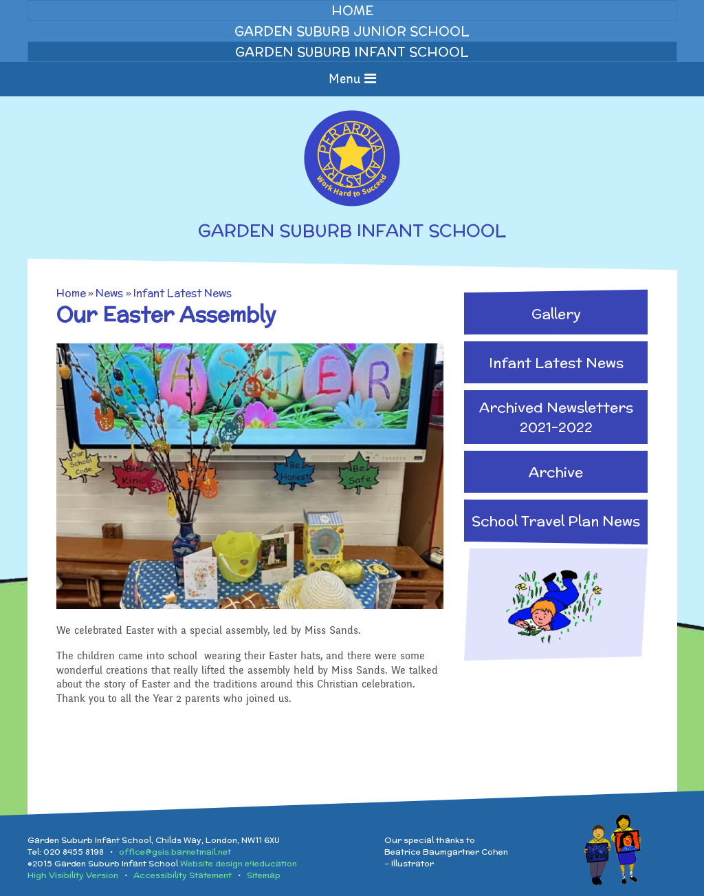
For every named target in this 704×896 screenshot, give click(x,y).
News (109, 293)
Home (71, 293)
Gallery (556, 313)
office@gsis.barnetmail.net (175, 851)
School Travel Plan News (556, 521)
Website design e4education (238, 863)
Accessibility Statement (182, 875)
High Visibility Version (73, 875)
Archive (556, 472)
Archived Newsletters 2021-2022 (556, 417)
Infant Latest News (182, 293)
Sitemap (263, 875)
